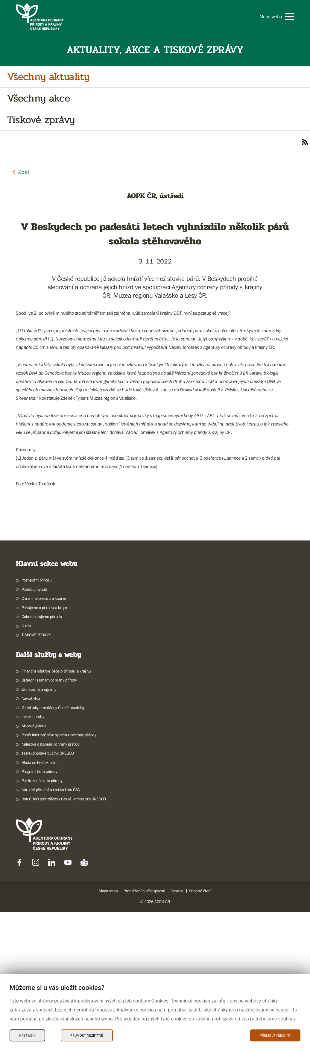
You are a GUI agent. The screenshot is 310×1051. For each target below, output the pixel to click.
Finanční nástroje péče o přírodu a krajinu (56, 810)
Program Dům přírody (39, 910)
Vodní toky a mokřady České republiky (53, 846)
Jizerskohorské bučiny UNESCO (48, 892)
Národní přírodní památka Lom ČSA (51, 928)
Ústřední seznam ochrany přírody (49, 819)
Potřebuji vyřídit (34, 728)
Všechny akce (38, 98)
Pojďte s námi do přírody (42, 919)
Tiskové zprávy (41, 120)
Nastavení (27, 1035)
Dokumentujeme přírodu (42, 755)
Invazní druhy (33, 855)
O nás (26, 765)
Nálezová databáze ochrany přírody (51, 883)
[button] (276, 16)
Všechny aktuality (48, 77)
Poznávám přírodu (37, 719)
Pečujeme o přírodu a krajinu (46, 746)
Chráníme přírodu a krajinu (44, 737)
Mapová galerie (34, 865)
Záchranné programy (39, 828)
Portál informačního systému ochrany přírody (59, 874)
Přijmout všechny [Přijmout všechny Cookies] (275, 1035)
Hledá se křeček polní (39, 901)
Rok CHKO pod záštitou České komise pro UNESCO (64, 938)
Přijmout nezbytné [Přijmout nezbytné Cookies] (86, 1035)
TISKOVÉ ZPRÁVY (36, 774)
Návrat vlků (31, 837)
